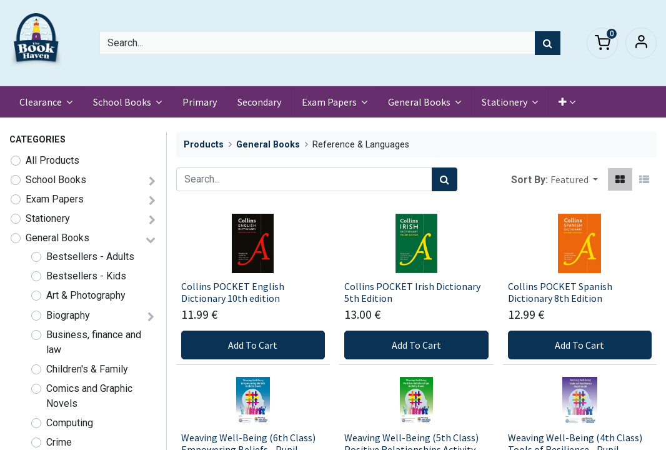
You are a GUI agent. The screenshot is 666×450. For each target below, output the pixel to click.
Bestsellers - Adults (90, 256)
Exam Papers (55, 199)
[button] (567, 102)
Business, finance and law (93, 342)
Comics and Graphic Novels (89, 395)
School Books (56, 180)
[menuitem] (199, 102)
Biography (68, 315)
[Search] (547, 43)
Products (204, 144)
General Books (57, 238)
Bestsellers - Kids (86, 276)
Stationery (48, 218)
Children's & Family (87, 369)
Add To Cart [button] (252, 345)
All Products (52, 160)
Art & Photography (86, 295)
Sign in (641, 43)
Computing (69, 423)
